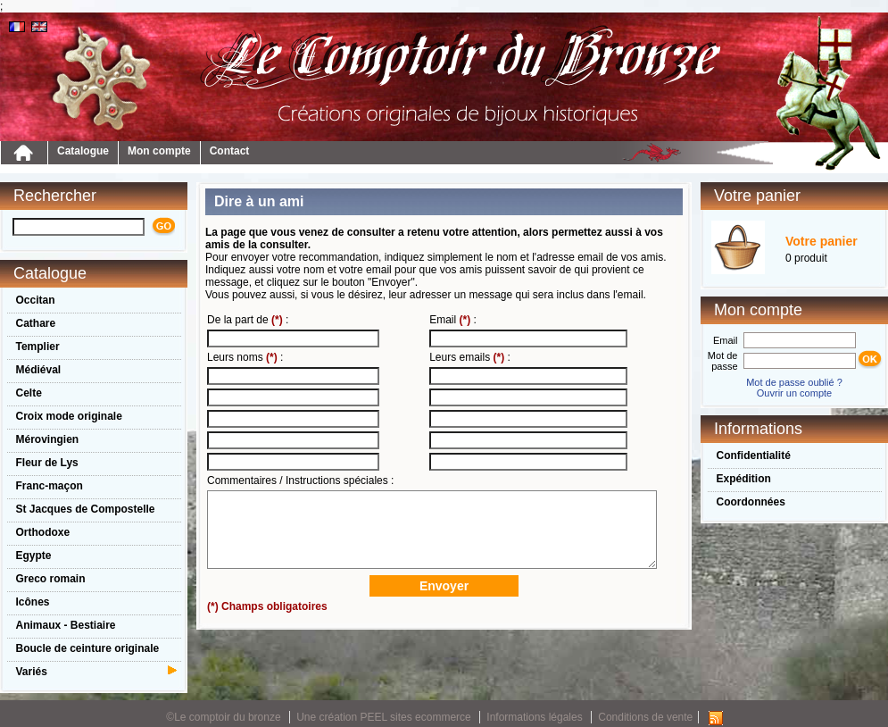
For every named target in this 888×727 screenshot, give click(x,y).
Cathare (36, 323)
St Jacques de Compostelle (85, 509)
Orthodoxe (43, 532)
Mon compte (159, 151)
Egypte (34, 555)
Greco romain (51, 578)
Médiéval (39, 370)
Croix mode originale (69, 416)
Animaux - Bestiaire (66, 625)
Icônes (33, 602)
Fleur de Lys (47, 462)
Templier (38, 346)
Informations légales (534, 717)
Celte (29, 393)
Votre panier (821, 241)
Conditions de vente (645, 717)
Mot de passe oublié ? (794, 382)
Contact (230, 151)
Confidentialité (754, 455)
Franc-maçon (49, 486)
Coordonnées (751, 502)
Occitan (35, 300)
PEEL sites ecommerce (416, 717)
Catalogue (83, 151)
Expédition (744, 478)
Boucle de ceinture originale (88, 648)
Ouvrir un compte (794, 393)
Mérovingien (47, 439)
